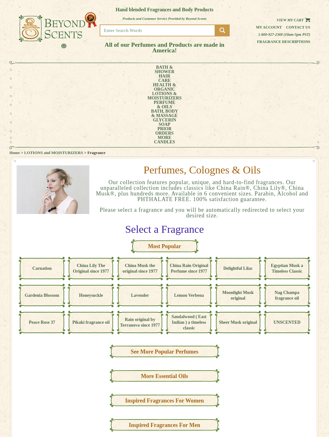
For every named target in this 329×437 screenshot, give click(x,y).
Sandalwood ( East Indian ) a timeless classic (189, 252)
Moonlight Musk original (238, 225)
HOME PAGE (291, 397)
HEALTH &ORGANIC (84, 69)
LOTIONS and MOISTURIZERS (53, 82)
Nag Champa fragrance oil (286, 225)
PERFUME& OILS (154, 69)
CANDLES (291, 69)
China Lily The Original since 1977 (91, 198)
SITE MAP (289, 415)
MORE (267, 69)
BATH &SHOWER (37, 69)
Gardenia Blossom (42, 225)
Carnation (41, 198)
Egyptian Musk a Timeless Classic (287, 198)
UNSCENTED (287, 252)
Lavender (140, 225)
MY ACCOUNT (292, 402)
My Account (269, 27)
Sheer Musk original (238, 252)
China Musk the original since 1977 (140, 198)
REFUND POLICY (295, 411)
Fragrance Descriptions (283, 42)
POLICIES (289, 406)
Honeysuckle (91, 225)
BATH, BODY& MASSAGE (185, 69)
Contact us (298, 27)
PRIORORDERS (244, 69)
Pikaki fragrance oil (91, 252)
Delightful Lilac (238, 198)
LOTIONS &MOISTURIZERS (120, 69)
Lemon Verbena (189, 225)
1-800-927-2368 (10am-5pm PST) (284, 34)
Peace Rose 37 (42, 252)
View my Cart (293, 20)
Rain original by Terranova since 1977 (140, 252)
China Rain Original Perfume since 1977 (189, 198)
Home (14, 82)
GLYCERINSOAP (217, 69)
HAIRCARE (60, 69)
